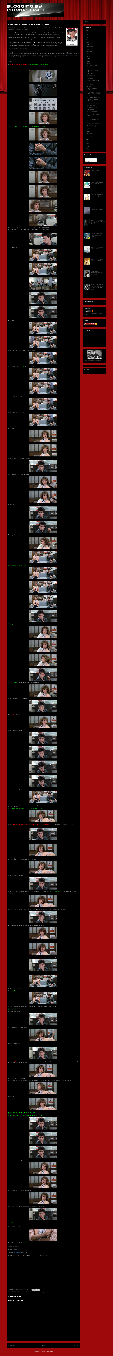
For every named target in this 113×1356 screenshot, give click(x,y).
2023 (87, 35)
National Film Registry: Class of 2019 (97, 183)
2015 (87, 146)
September (90, 54)
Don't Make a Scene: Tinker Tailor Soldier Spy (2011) (98, 221)
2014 (87, 148)
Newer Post (11, 1345)
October (89, 51)
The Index (86, 21)
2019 (87, 44)
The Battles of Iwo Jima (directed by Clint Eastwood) (93, 99)
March (89, 131)
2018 (87, 139)
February (90, 133)
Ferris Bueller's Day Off (13, 1246)
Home (43, 1345)
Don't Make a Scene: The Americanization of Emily (93, 72)
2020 (87, 42)
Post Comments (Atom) (47, 1351)
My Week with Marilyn (93, 80)
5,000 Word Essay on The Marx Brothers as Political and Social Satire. (97, 287)
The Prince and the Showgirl (92, 83)
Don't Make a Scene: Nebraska (93, 108)
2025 (87, 30)
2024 (87, 32)
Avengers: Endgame (92, 125)
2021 (87, 39)
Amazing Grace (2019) (93, 103)
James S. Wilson (98, 311)
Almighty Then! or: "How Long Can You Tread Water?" (93, 94)
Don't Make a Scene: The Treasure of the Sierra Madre (93, 119)
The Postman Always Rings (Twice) (97, 195)
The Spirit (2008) (91, 105)
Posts (87, 158)
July (88, 58)
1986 (13, 1292)
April (88, 128)
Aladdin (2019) (91, 68)
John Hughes (16, 1249)
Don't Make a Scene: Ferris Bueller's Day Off (93, 88)
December (90, 46)
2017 (87, 141)
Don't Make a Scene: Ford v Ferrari (97, 247)
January (89, 136)
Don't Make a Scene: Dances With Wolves (97, 208)
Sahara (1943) (95, 170)
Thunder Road (91, 75)
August (89, 56)
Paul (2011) (90, 78)
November (90, 49)
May (88, 63)
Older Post (75, 1345)
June (88, 61)
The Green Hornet (92, 111)
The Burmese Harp (92, 65)
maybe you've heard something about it (20, 29)
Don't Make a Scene (20, 1292)
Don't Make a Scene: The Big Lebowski (97, 259)
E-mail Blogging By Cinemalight (92, 360)
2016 (87, 144)
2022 (87, 37)
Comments (88, 161)
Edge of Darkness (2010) (94, 123)
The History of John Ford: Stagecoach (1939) (96, 235)
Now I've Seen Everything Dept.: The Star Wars (97, 272)
